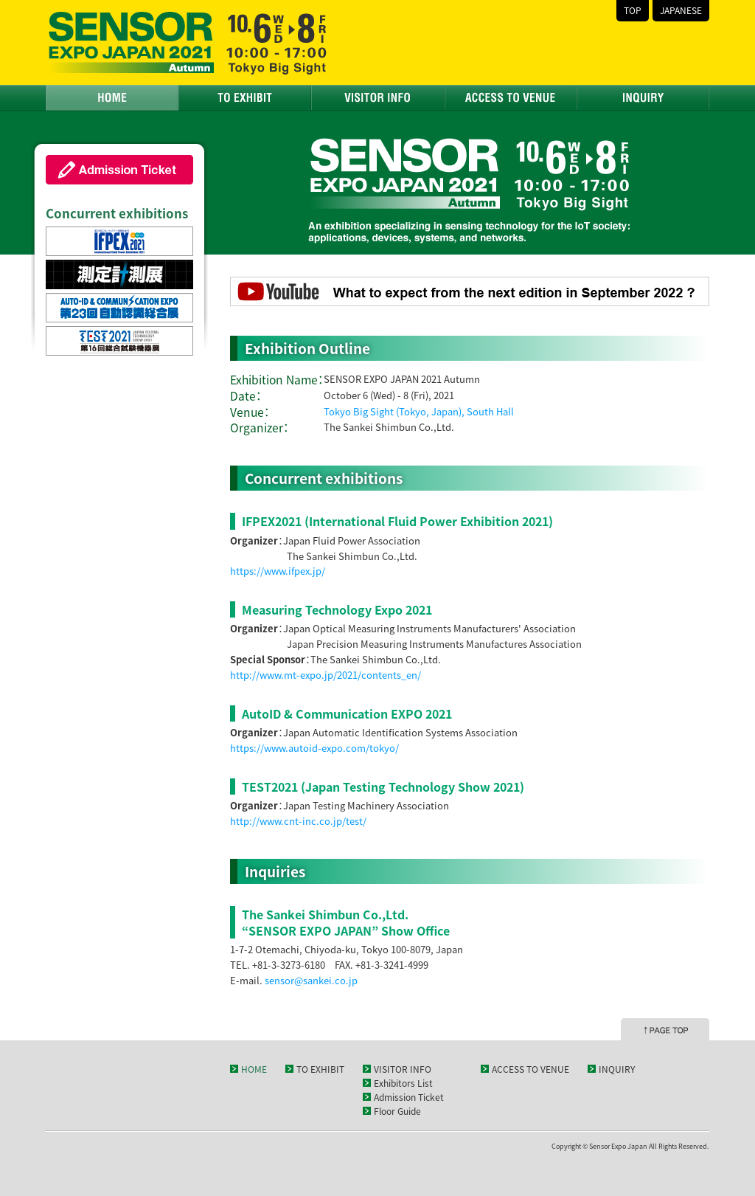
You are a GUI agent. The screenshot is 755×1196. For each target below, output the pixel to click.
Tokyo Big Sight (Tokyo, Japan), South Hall (419, 411)
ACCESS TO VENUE (510, 98)
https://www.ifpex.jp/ (277, 571)
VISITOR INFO (377, 98)
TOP (632, 10)
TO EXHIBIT (244, 98)
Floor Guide (397, 1111)
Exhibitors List (403, 1083)
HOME (112, 98)
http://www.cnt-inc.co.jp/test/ (298, 821)
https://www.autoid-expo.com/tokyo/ (314, 748)
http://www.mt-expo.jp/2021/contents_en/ (325, 675)
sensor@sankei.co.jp (311, 980)
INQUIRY (643, 98)
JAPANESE (681, 10)
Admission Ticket (409, 1097)
